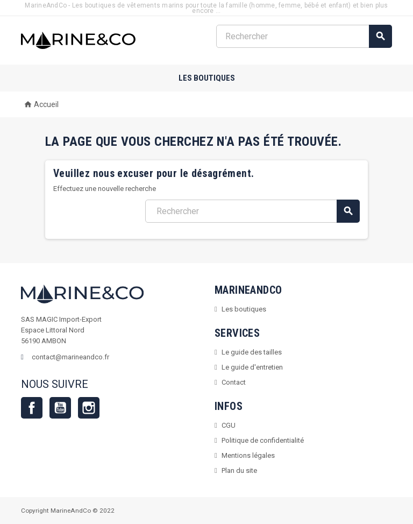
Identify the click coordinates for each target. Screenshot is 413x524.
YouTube (60, 408)
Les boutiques (207, 78)
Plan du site (239, 470)
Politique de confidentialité (263, 440)
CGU (229, 425)
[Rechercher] (304, 36)
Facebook (31, 408)
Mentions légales (248, 455)
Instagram (88, 408)
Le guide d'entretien (252, 367)
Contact (234, 382)
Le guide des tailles (252, 352)
